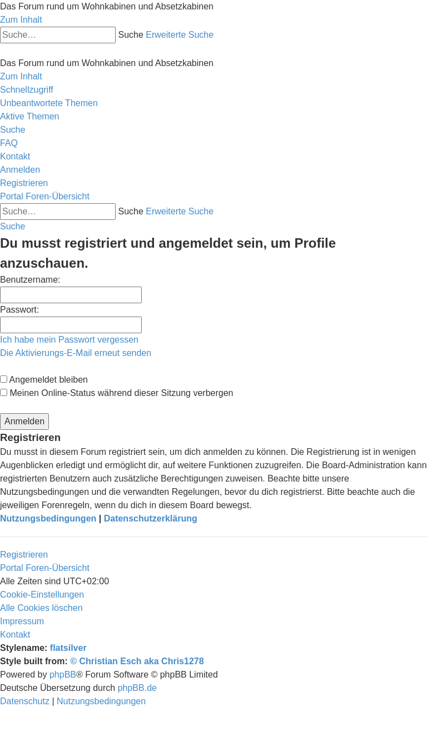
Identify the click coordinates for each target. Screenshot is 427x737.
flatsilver (68, 648)
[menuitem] (49, 103)
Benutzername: (30, 279)
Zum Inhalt (21, 19)
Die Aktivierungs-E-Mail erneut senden (75, 353)
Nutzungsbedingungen (48, 518)
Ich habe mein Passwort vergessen (69, 339)
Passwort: (19, 309)
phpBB (62, 674)
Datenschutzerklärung (150, 518)
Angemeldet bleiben (44, 379)
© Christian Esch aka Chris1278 (136, 661)
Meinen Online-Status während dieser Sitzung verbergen (116, 393)
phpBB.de (137, 688)
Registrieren (24, 554)
